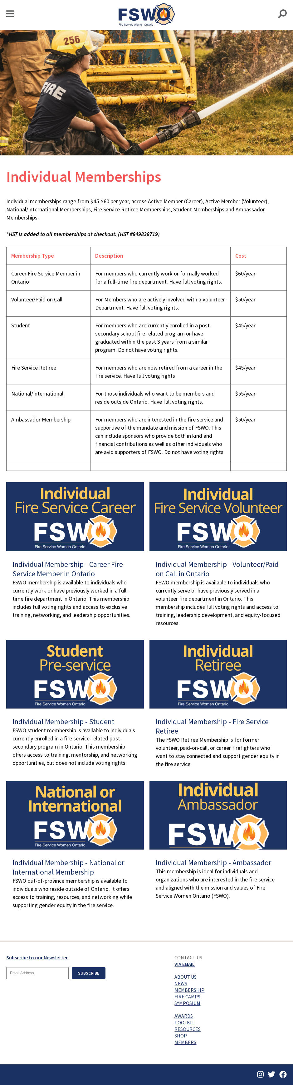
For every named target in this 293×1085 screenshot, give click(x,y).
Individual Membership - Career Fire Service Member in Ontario (67, 568)
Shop (180, 1035)
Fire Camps (187, 996)
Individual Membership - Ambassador (213, 862)
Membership (189, 990)
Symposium (187, 1003)
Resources (187, 1029)
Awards (183, 1016)
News (180, 983)
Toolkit (184, 1022)
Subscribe (88, 973)
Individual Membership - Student (63, 721)
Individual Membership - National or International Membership (68, 867)
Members (185, 1042)
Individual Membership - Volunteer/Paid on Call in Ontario (217, 568)
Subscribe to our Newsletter (37, 957)
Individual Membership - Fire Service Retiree (212, 726)
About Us (185, 977)
